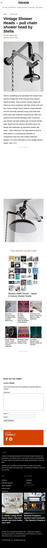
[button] (23, 67)
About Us (4, 480)
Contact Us (5, 491)
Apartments (12, 7)
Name (5, 413)
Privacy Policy (6, 488)
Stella (14, 143)
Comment (6, 392)
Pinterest (27, 483)
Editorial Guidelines (7, 483)
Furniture (31, 7)
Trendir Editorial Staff (11, 35)
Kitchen (4, 7)
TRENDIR (23, 3)
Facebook (28, 480)
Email (5, 417)
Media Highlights (6, 485)
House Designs (22, 7)
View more (39, 7)
